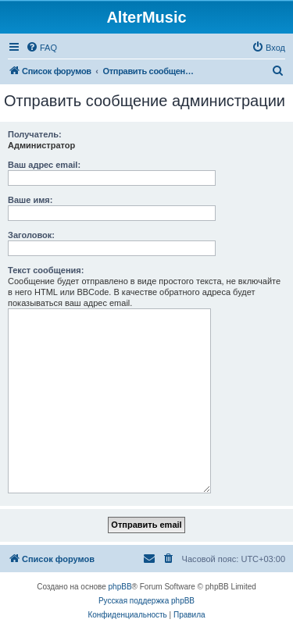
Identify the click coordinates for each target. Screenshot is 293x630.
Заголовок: (31, 235)
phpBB (120, 586)
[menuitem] (41, 47)
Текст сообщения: (46, 270)
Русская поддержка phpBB (146, 600)
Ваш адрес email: (44, 164)
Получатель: (35, 134)
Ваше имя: (30, 200)
